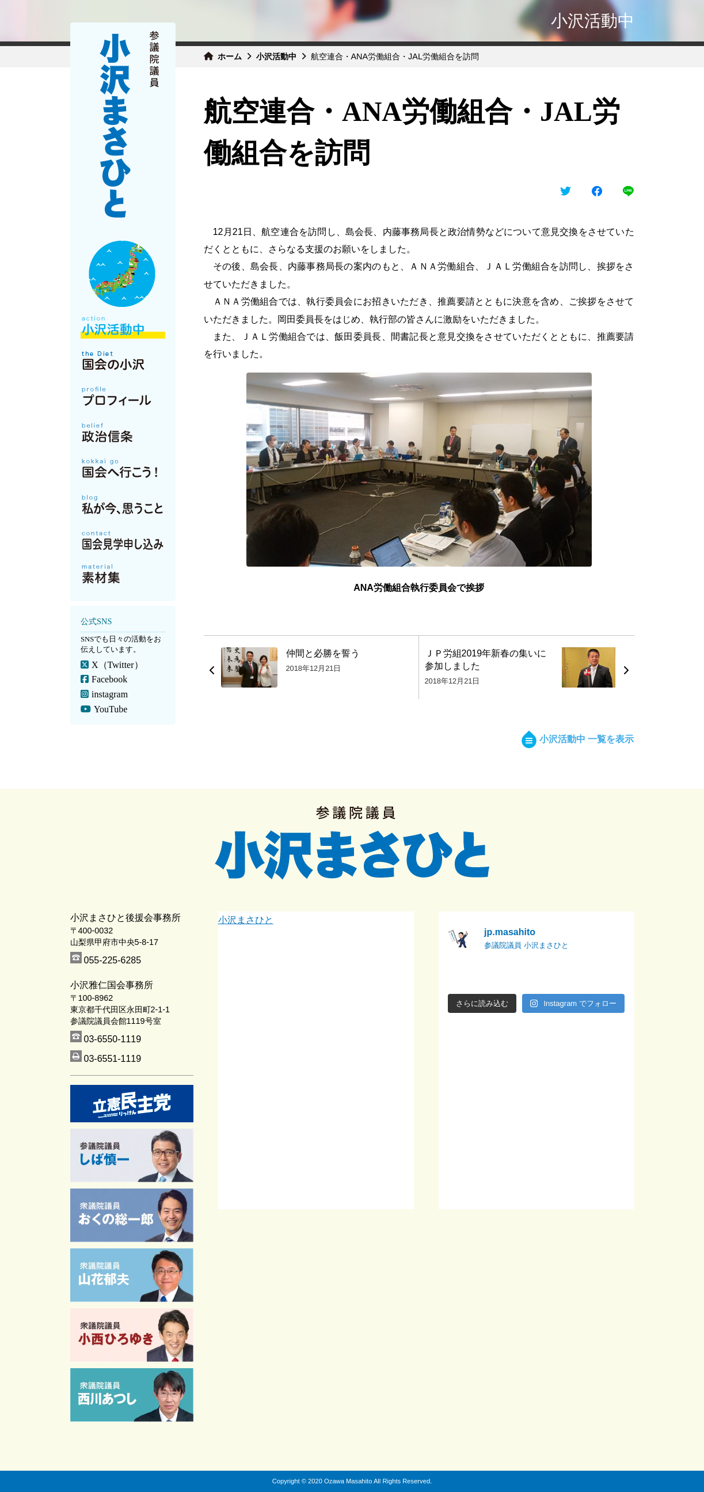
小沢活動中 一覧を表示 (578, 739)
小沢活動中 (276, 56)
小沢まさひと (245, 920)
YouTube (110, 709)
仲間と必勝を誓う (323, 653)
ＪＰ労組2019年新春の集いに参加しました (486, 659)
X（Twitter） (117, 665)
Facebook (109, 679)
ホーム (230, 56)
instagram (109, 694)
